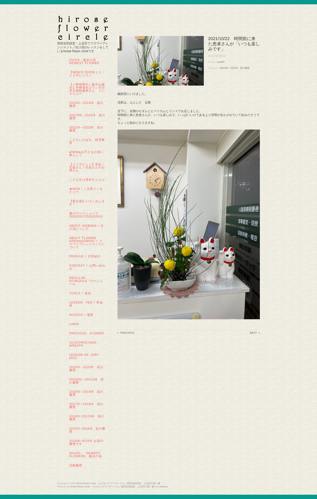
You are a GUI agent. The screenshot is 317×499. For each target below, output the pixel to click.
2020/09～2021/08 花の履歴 (86, 381)
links (74, 324)
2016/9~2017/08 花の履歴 (86, 418)
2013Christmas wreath (83, 344)
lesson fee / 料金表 (86, 304)
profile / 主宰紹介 (85, 256)
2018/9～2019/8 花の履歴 (86, 393)
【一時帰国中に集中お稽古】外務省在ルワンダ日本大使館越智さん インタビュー (87, 89)
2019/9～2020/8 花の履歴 (86, 368)
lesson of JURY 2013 (85, 356)
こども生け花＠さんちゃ (87, 179)
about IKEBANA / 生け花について (86, 227)
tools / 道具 (80, 293)
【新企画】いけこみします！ (87, 202)
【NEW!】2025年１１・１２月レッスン (87, 73)
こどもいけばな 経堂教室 (87, 141)
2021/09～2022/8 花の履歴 (235, 68)
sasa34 (220, 62)
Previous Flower (86, 333)
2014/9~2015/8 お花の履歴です (86, 442)
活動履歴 (75, 465)
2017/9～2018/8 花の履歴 (86, 405)
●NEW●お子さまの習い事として (86, 153)
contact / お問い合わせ (87, 267)
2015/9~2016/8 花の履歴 (87, 430)
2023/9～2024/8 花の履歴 (86, 104)
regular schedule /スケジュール (86, 281)
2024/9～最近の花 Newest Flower (84, 61)
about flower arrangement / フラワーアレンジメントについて (87, 242)
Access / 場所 (81, 314)
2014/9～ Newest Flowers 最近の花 (85, 454)
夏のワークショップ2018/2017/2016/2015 (86, 215)
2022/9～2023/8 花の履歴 (86, 129)
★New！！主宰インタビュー (86, 190)
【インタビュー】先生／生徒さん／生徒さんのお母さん (87, 167)
